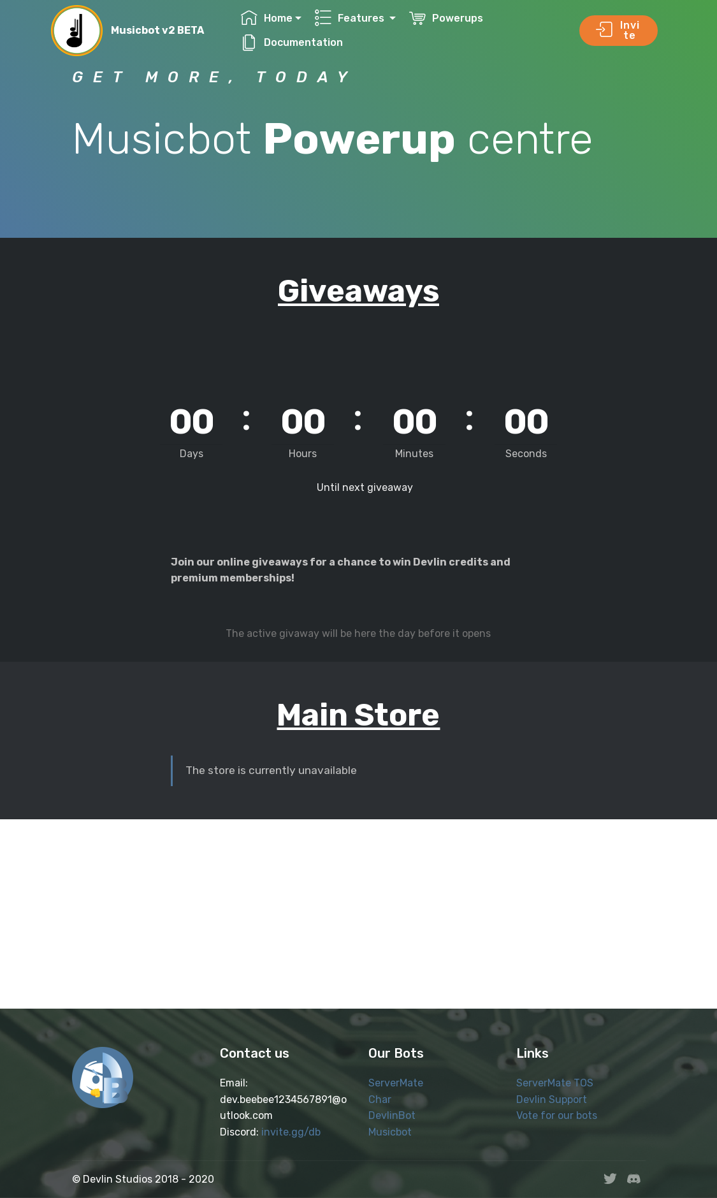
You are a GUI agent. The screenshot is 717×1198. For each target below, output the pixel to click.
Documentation (292, 42)
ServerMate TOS (554, 1083)
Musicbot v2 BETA (157, 30)
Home (267, 18)
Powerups (446, 18)
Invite (617, 30)
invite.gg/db (291, 1132)
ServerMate (395, 1083)
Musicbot (390, 1132)
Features (351, 18)
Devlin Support (551, 1099)
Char (379, 1099)
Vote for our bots (556, 1115)
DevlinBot (392, 1115)
